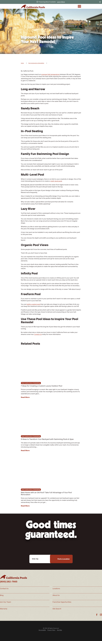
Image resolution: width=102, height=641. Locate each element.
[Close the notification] (100, 2)
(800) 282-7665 (8, 581)
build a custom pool (34, 304)
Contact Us (4, 589)
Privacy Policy (51, 630)
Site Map (59, 630)
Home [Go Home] (22, 63)
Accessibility (42, 630)
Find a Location (64, 559)
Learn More (61, 2)
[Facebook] (97, 615)
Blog (1, 595)
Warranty (3, 609)
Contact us (38, 334)
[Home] (33, 6)
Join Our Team (5, 602)
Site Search (57, 609)
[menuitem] (42, 630)
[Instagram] (101, 615)
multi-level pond (56, 181)
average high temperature (50, 74)
